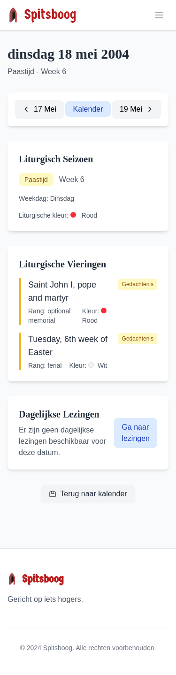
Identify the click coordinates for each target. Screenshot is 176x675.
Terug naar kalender (88, 494)
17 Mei (39, 109)
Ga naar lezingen (136, 432)
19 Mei (136, 109)
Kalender (88, 109)
